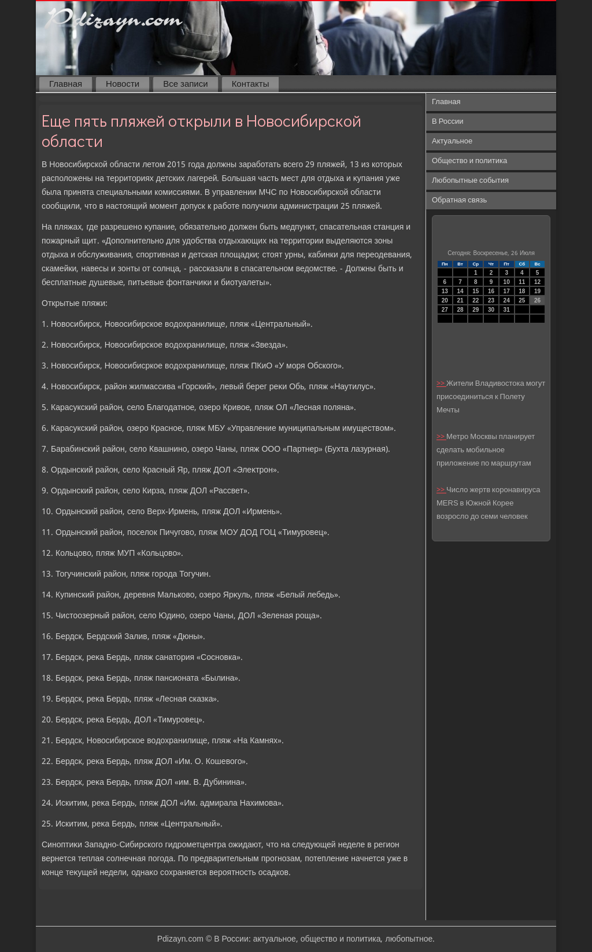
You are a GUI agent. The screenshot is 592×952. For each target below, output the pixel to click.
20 (445, 300)
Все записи (185, 84)
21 (460, 300)
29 (475, 310)
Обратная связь (459, 200)
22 (475, 300)
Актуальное (452, 141)
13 (445, 291)
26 (537, 300)
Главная (65, 84)
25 (522, 300)
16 (491, 291)
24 (507, 300)
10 (507, 282)
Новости (122, 84)
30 (491, 310)
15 (475, 291)
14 (460, 291)
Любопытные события (470, 180)
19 (537, 291)
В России (448, 121)
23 (491, 300)
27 (445, 310)
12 (537, 282)
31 (507, 310)
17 (507, 291)
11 (522, 282)
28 (460, 310)
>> (441, 383)
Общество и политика (469, 161)
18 (522, 291)
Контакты (250, 84)
